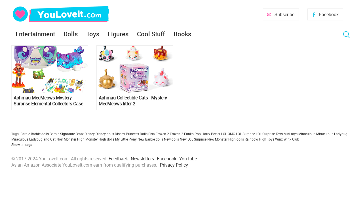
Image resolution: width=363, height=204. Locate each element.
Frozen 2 (176, 133)
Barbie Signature (62, 133)
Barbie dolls (40, 133)
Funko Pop (192, 133)
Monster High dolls (99, 139)
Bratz (80, 133)
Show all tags (21, 144)
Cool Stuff (151, 34)
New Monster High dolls (225, 139)
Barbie (25, 133)
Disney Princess (127, 133)
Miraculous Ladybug (331, 133)
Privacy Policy (174, 165)
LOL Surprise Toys (269, 133)
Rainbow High (255, 139)
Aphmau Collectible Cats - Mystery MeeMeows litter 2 (133, 101)
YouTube (188, 159)
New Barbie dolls (150, 139)
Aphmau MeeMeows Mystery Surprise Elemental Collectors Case (48, 101)
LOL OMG (228, 133)
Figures (118, 34)
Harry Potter (211, 133)
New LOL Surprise (193, 139)
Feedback (118, 159)
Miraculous (306, 133)
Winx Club (291, 139)
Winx (279, 139)
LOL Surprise (245, 133)
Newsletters (142, 159)
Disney (90, 133)
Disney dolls (105, 133)
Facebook (329, 14)
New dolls (171, 139)
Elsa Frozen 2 (158, 133)
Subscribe (284, 14)
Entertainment (35, 34)
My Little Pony (126, 139)
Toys (92, 34)
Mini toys (290, 133)
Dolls (71, 34)
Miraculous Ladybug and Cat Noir (37, 139)
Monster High (74, 139)
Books (182, 34)
